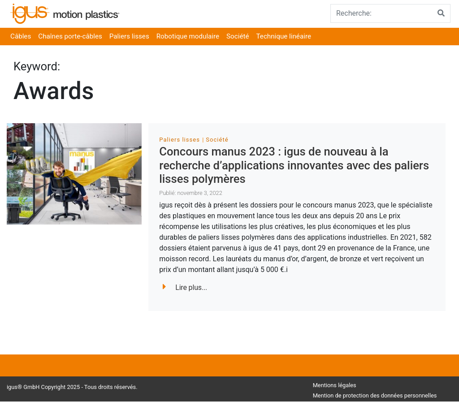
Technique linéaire (283, 36)
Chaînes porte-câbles (70, 36)
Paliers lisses (129, 36)
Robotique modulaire (187, 36)
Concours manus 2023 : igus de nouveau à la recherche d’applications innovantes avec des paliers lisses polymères (294, 165)
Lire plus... (185, 287)
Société (237, 36)
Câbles (20, 36)
